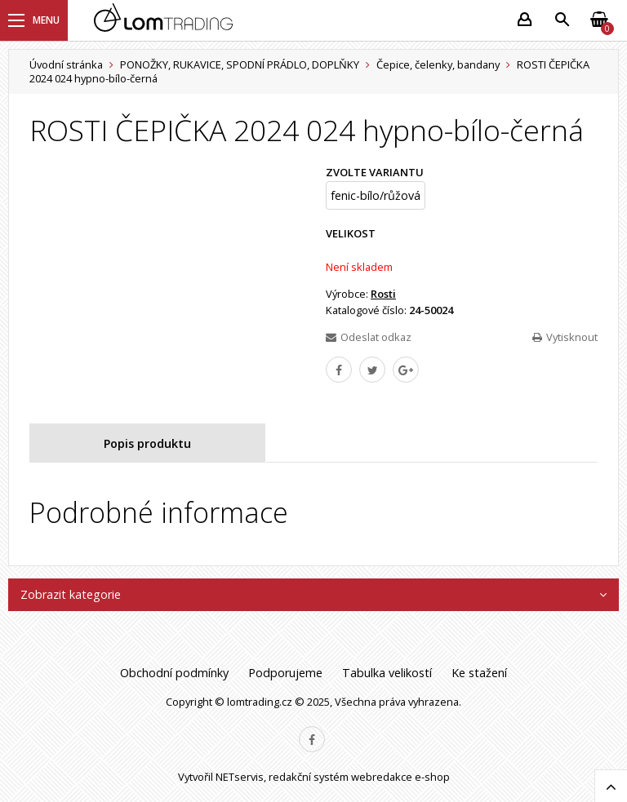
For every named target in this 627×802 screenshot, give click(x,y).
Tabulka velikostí (387, 672)
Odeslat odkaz (368, 337)
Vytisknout (565, 337)
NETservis (240, 776)
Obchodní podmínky (174, 672)
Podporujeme (285, 672)
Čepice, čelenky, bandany (438, 64)
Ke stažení (479, 672)
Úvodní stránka (66, 64)
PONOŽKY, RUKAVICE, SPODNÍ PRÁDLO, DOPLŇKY (239, 64)
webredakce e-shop (400, 776)
